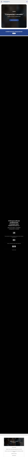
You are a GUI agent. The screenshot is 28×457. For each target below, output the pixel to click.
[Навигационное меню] (26, 1)
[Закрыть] (27, 30)
